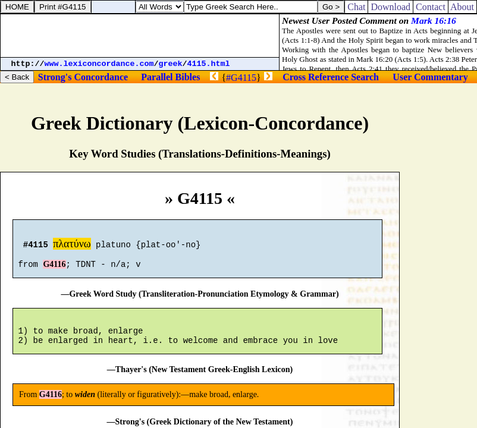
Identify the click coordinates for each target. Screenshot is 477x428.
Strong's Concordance (83, 77)
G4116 (54, 269)
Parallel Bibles (170, 77)
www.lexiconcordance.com (99, 63)
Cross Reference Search (331, 77)
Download (390, 7)
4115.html (208, 63)
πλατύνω (71, 245)
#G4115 (241, 78)
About (462, 7)
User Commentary (430, 77)
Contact (430, 7)
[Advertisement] (140, 36)
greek (171, 63)
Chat (356, 7)
